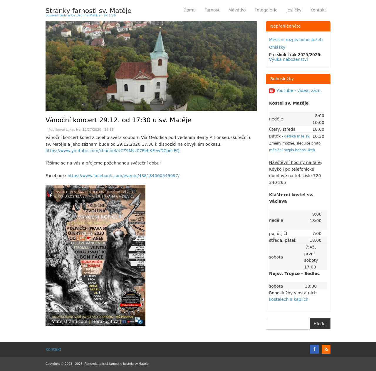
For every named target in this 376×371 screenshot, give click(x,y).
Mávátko (237, 10)
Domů (189, 10)
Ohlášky (277, 47)
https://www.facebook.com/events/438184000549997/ (123, 175)
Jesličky (293, 10)
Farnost (214, 11)
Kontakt (318, 10)
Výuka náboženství (288, 59)
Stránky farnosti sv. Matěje (89, 10)
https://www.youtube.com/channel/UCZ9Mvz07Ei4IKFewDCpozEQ (112, 150)
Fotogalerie (266, 10)
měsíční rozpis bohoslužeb (292, 150)
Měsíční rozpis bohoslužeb (296, 39)
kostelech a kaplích (288, 299)
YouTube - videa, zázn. (295, 90)
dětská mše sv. (297, 136)
